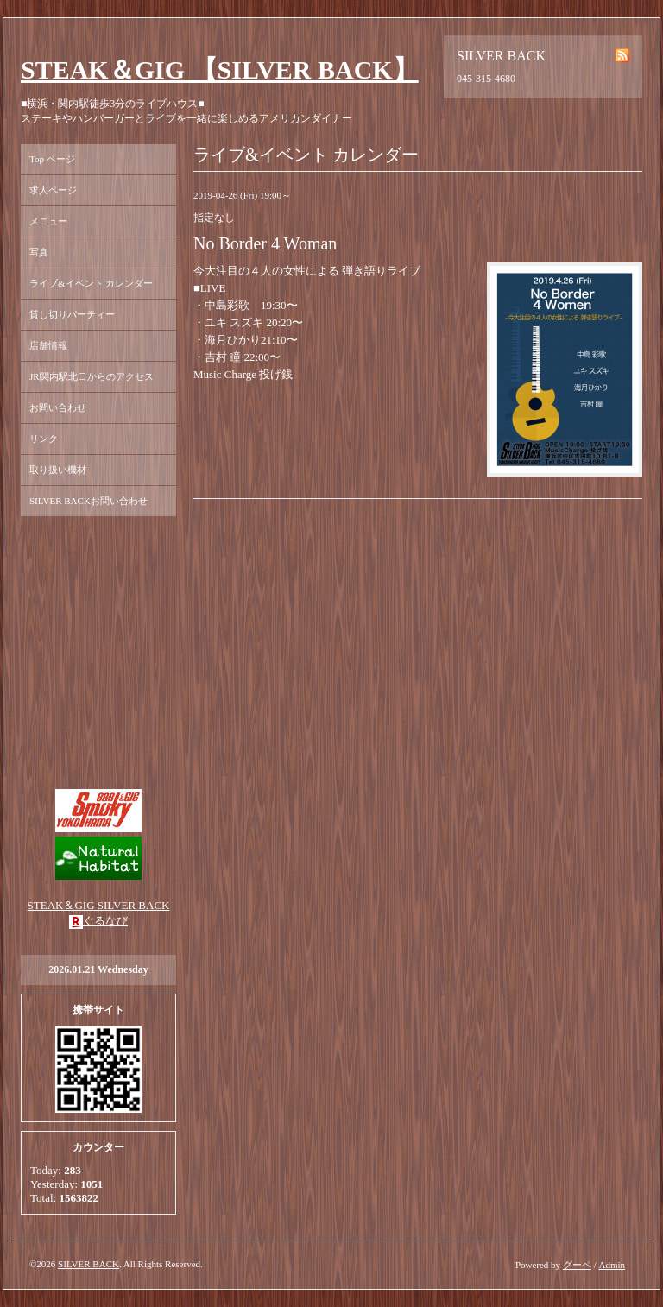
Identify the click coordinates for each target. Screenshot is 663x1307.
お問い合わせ (57, 407)
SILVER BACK (88, 1264)
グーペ (577, 1265)
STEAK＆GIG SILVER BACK (99, 905)
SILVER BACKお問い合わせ (88, 501)
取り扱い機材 (57, 469)
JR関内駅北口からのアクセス (91, 376)
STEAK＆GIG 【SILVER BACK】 (220, 69)
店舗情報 (48, 345)
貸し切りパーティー (72, 314)
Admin (611, 1265)
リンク (43, 438)
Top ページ (52, 159)
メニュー (48, 221)
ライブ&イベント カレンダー (91, 283)
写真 (38, 252)
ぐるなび (105, 920)
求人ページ (53, 190)
